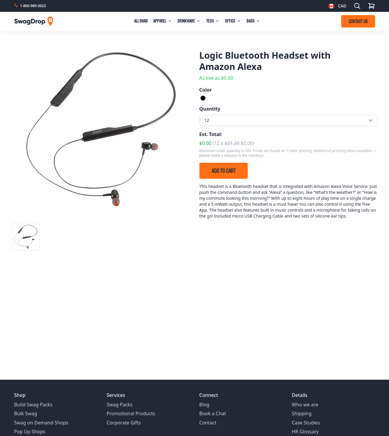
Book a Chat (212, 413)
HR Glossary (305, 431)
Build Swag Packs (33, 404)
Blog (204, 404)
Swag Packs (120, 404)
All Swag (141, 21)
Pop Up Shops (29, 431)
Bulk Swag (25, 413)
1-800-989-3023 (33, 6)
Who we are (305, 404)
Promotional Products (131, 413)
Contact (208, 422)
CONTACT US (358, 21)
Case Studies (306, 422)
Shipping (302, 413)
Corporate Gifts (124, 422)
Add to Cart (224, 171)
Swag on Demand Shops (41, 422)
